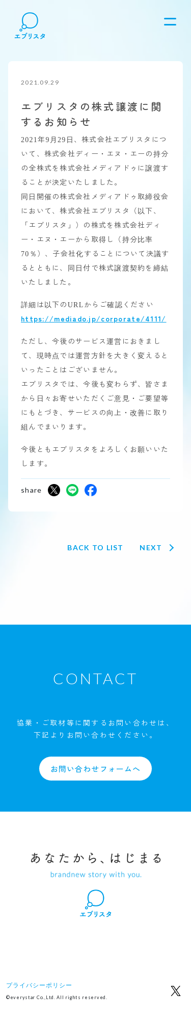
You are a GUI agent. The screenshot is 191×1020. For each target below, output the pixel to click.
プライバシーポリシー (39, 985)
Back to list (95, 548)
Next (151, 548)
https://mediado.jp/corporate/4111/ (94, 318)
